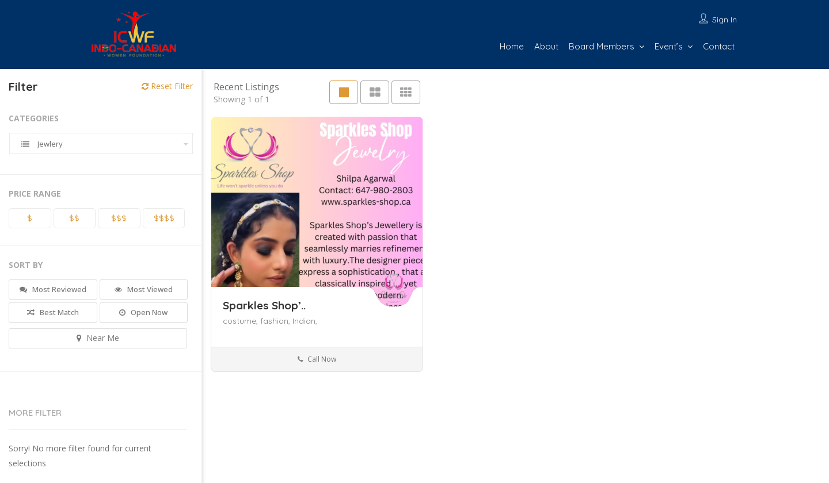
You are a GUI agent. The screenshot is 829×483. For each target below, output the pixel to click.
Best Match (53, 312)
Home (512, 46)
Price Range (35, 193)
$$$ (119, 218)
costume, (241, 321)
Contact (719, 46)
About (546, 46)
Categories (34, 118)
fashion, (276, 321)
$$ (74, 218)
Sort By (26, 264)
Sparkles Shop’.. (264, 305)
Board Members (601, 46)
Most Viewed (144, 289)
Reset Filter (167, 85)
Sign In (724, 19)
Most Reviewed (53, 289)
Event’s (669, 46)
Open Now (143, 312)
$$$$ (164, 218)
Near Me (98, 337)
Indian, (304, 321)
